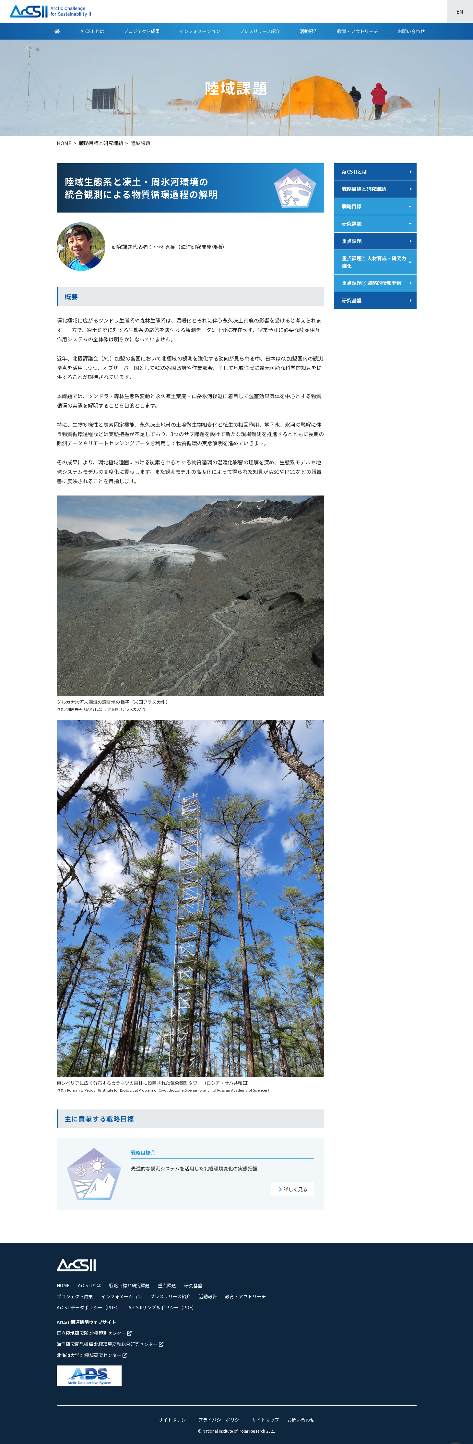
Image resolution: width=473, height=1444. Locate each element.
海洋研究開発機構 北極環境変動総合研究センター (110, 1344)
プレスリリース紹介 (260, 31)
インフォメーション (199, 31)
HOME (63, 1285)
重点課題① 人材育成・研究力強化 (374, 262)
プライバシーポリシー (221, 1419)
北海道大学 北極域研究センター (92, 1355)
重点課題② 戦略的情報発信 (371, 282)
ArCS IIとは (92, 31)
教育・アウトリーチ (357, 31)
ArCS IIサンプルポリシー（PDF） (162, 1307)
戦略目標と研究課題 (364, 188)
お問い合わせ (411, 31)
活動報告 (309, 31)
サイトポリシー (174, 1419)
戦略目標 (351, 206)
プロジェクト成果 (142, 31)
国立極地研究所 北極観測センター (94, 1333)
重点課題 (351, 241)
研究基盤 (351, 300)
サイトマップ (265, 1419)
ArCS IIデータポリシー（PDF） (88, 1307)
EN (459, 11)
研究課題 (351, 223)
